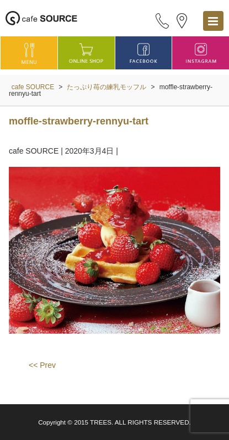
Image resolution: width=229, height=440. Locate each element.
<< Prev (42, 365)
